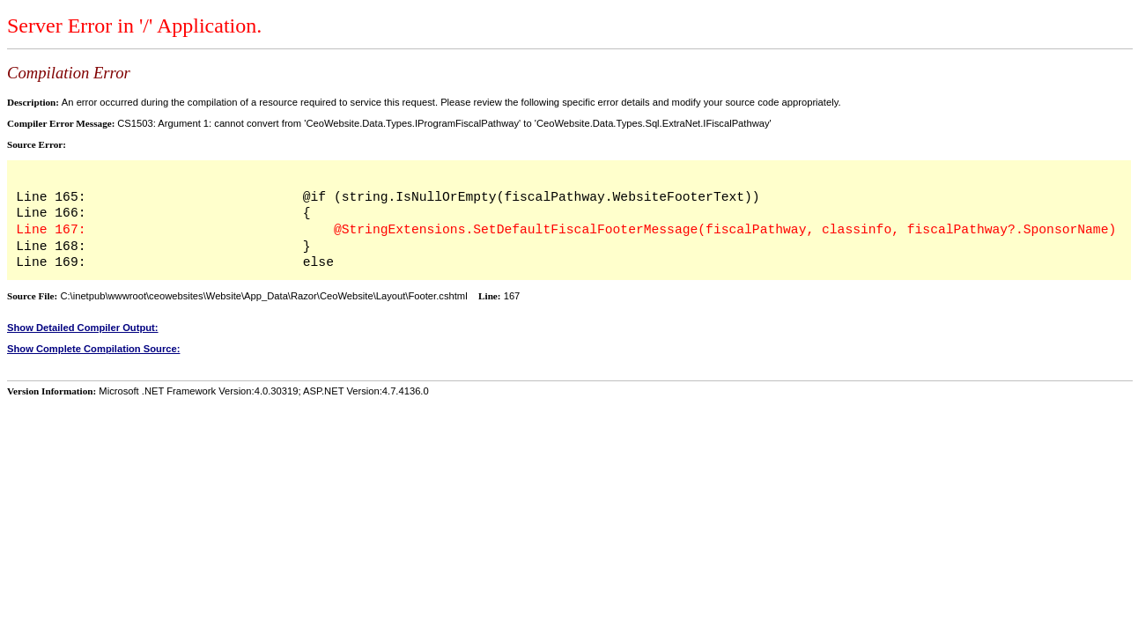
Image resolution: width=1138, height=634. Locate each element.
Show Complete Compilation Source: (93, 348)
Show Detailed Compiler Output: (83, 327)
